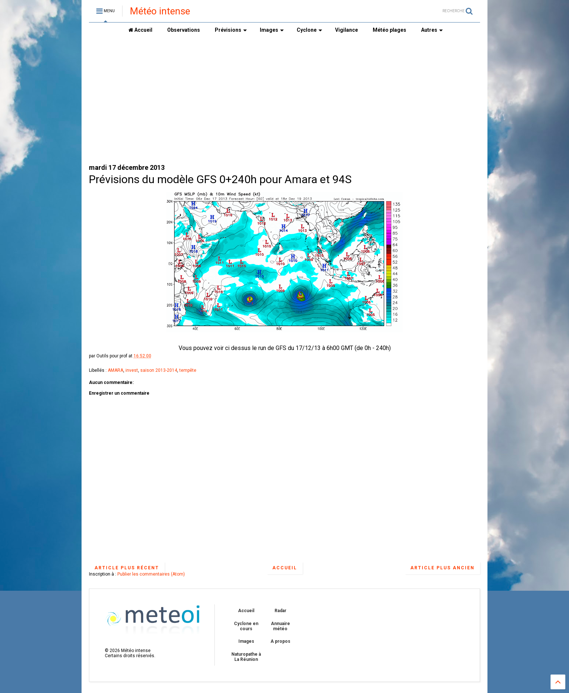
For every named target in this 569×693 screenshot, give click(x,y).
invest (131, 370)
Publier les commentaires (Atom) (151, 574)
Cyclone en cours (246, 626)
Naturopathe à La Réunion (246, 657)
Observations (183, 30)
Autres (432, 30)
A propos (280, 641)
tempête (187, 370)
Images (272, 30)
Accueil (140, 30)
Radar (280, 610)
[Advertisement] (284, 100)
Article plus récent (126, 567)
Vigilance (346, 30)
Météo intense (160, 11)
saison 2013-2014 (158, 370)
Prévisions (231, 30)
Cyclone (309, 30)
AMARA (115, 370)
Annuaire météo (280, 626)
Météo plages (389, 30)
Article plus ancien (442, 567)
